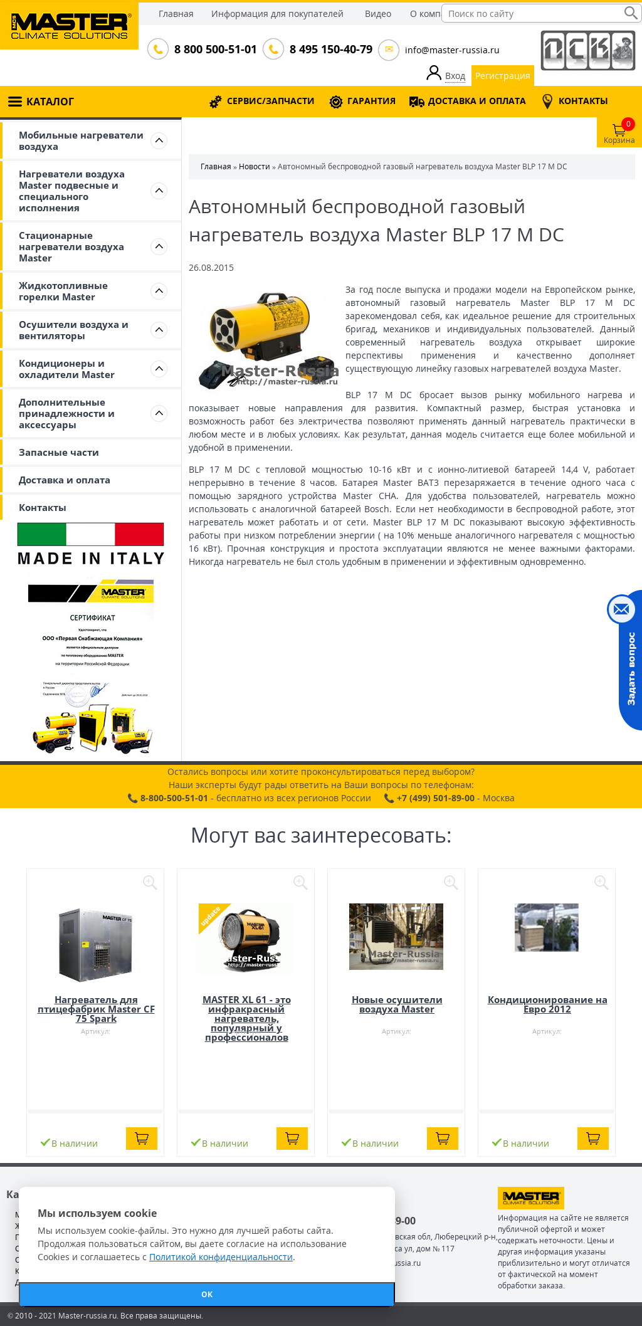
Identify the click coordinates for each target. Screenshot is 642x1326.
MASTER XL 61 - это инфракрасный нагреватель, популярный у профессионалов (247, 1018)
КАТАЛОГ (50, 101)
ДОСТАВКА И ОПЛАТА (477, 101)
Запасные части (59, 452)
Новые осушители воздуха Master (397, 1004)
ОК (207, 1294)
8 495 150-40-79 (330, 48)
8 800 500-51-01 (214, 48)
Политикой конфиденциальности (221, 1257)
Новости (254, 166)
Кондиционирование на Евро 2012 (548, 1004)
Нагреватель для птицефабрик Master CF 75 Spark (96, 1008)
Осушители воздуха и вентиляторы (74, 330)
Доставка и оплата (64, 479)
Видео (378, 13)
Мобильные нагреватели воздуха (81, 140)
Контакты (42, 507)
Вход (455, 76)
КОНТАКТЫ (583, 101)
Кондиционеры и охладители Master (67, 369)
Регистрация (502, 76)
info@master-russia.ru (452, 50)
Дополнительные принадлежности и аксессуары (67, 413)
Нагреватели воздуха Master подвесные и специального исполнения (72, 190)
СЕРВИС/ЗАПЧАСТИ (271, 101)
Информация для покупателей (277, 13)
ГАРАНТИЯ (371, 101)
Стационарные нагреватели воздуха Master (71, 246)
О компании (436, 13)
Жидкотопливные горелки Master (63, 291)
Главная (176, 13)
